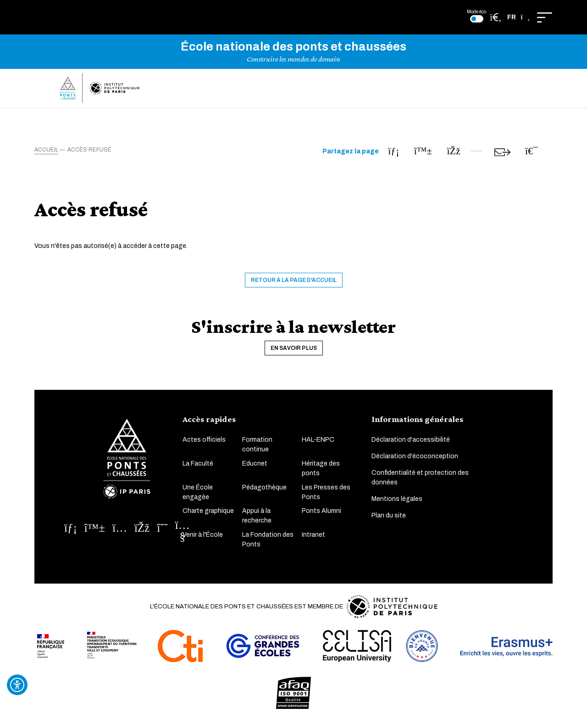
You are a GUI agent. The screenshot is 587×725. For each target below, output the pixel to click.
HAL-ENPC (318, 440)
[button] (518, 17)
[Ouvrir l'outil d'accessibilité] (17, 684)
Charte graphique (208, 511)
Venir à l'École (203, 535)
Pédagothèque (264, 487)
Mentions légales (396, 499)
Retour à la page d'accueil (294, 280)
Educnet (254, 464)
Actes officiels (204, 440)
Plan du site (388, 516)
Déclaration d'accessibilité (410, 440)
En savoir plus (294, 348)
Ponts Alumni (321, 511)
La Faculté (198, 464)
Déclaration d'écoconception (414, 457)
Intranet (313, 535)
